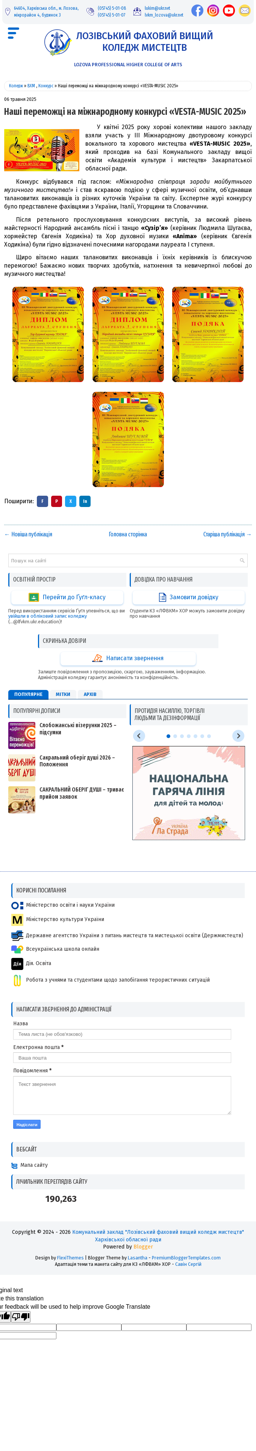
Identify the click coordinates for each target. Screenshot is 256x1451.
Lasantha (137, 1258)
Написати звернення (128, 658)
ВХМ (31, 85)
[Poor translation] (20, 1317)
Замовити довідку (188, 597)
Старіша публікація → (227, 534)
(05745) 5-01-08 (112, 8)
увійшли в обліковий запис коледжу (47, 616)
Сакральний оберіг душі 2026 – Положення (77, 761)
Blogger (143, 1247)
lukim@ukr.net (157, 8)
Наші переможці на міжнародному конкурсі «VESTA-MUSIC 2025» (125, 111)
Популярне (28, 694)
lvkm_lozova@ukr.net (164, 15)
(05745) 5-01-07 (112, 15)
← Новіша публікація (28, 534)
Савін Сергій (188, 1264)
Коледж (16, 85)
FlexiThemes (70, 1258)
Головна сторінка (128, 534)
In (85, 501)
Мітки (63, 694)
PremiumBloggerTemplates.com (186, 1258)
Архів (90, 694)
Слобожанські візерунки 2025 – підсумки (78, 729)
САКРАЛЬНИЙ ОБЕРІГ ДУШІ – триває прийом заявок (81, 793)
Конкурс (45, 85)
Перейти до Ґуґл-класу (67, 597)
